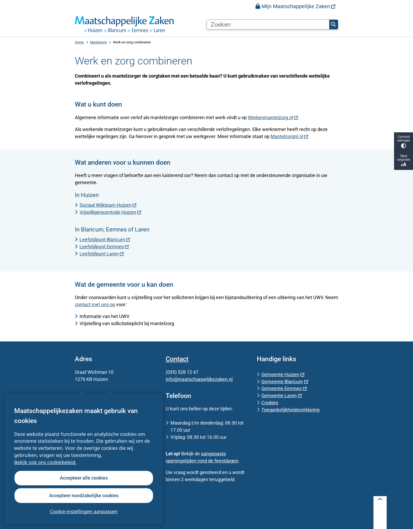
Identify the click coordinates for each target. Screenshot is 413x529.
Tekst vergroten (403, 160)
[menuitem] (295, 6)
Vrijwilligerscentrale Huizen (110, 212)
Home (79, 42)
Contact (177, 359)
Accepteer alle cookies (84, 478)
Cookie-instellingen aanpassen (83, 511)
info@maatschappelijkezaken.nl (199, 379)
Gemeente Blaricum (284, 381)
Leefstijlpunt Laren (102, 253)
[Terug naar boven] (380, 512)
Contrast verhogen (403, 141)
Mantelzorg (98, 42)
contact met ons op (95, 304)
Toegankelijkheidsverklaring (290, 409)
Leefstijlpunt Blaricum (105, 239)
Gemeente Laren (281, 395)
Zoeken (333, 24)
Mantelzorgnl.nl (289, 136)
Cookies (269, 402)
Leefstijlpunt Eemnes (104, 246)
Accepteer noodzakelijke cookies (84, 495)
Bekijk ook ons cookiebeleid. (45, 462)
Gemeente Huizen (282, 374)
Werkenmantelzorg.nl (273, 117)
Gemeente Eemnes (284, 388)
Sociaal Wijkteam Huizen (108, 205)
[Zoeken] (268, 24)
